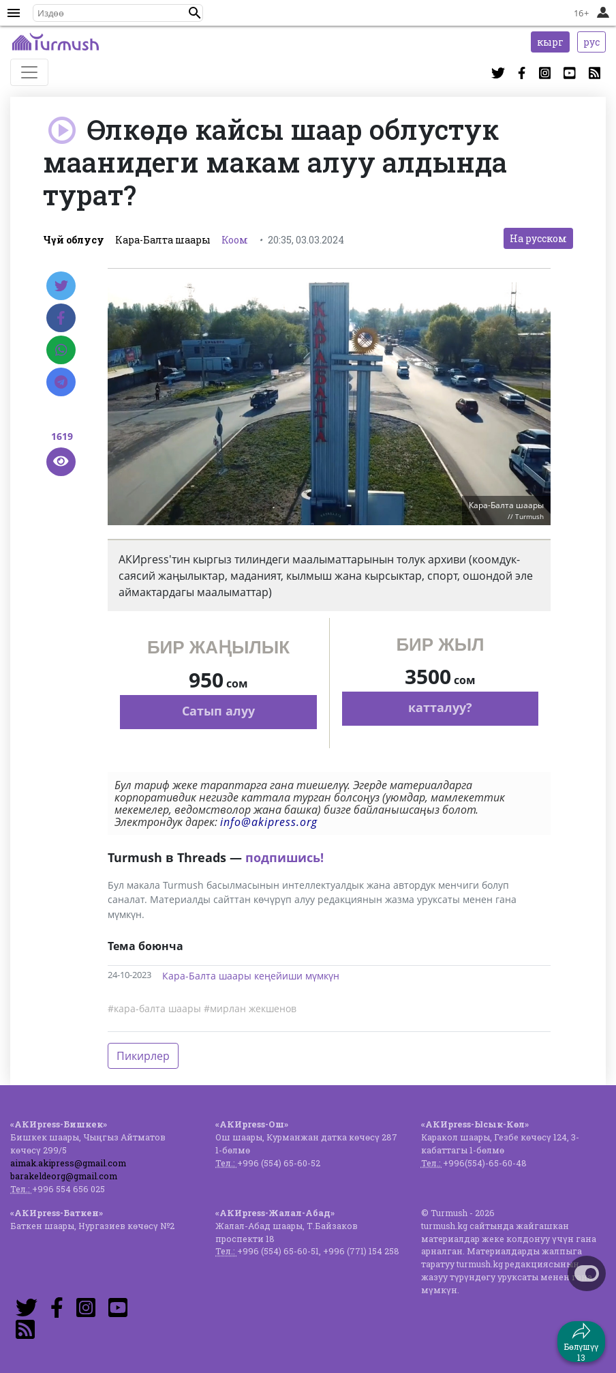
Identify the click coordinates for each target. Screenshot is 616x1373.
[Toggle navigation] (29, 72)
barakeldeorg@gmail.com (63, 1175)
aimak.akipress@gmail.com (68, 1162)
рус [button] (591, 41)
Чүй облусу (73, 239)
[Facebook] (61, 318)
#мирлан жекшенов (250, 1008)
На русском (538, 238)
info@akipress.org (269, 821)
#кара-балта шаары (154, 1008)
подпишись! (284, 857)
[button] (195, 13)
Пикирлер (143, 1055)
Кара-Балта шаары (163, 239)
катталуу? (440, 707)
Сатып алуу (218, 711)
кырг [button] (550, 41)
